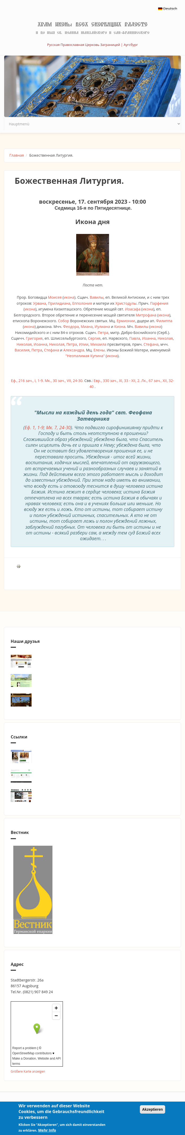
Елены (99, 350)
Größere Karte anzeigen (28, 1071)
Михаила (98, 344)
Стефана (151, 344)
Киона (120, 326)
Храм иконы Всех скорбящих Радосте (92, 24)
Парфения (159, 303)
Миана (87, 326)
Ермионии (126, 320)
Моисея (55, 297)
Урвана (39, 303)
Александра (73, 350)
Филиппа (164, 320)
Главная (16, 155)
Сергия (94, 338)
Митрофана (146, 315)
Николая (165, 338)
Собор (63, 320)
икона (69, 297)
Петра (103, 332)
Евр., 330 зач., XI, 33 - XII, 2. (117, 380)
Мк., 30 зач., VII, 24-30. (64, 380)
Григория (34, 338)
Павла (134, 338)
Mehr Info (47, 1130)
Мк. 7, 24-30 (58, 427)
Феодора (71, 326)
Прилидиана (59, 303)
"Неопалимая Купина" (85, 355)
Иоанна (149, 338)
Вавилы (97, 297)
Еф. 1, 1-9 (34, 427)
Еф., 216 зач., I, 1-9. (27, 380)
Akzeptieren (152, 1109)
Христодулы (125, 303)
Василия (22, 350)
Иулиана (102, 326)
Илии (83, 344)
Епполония (82, 303)
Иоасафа (132, 309)
